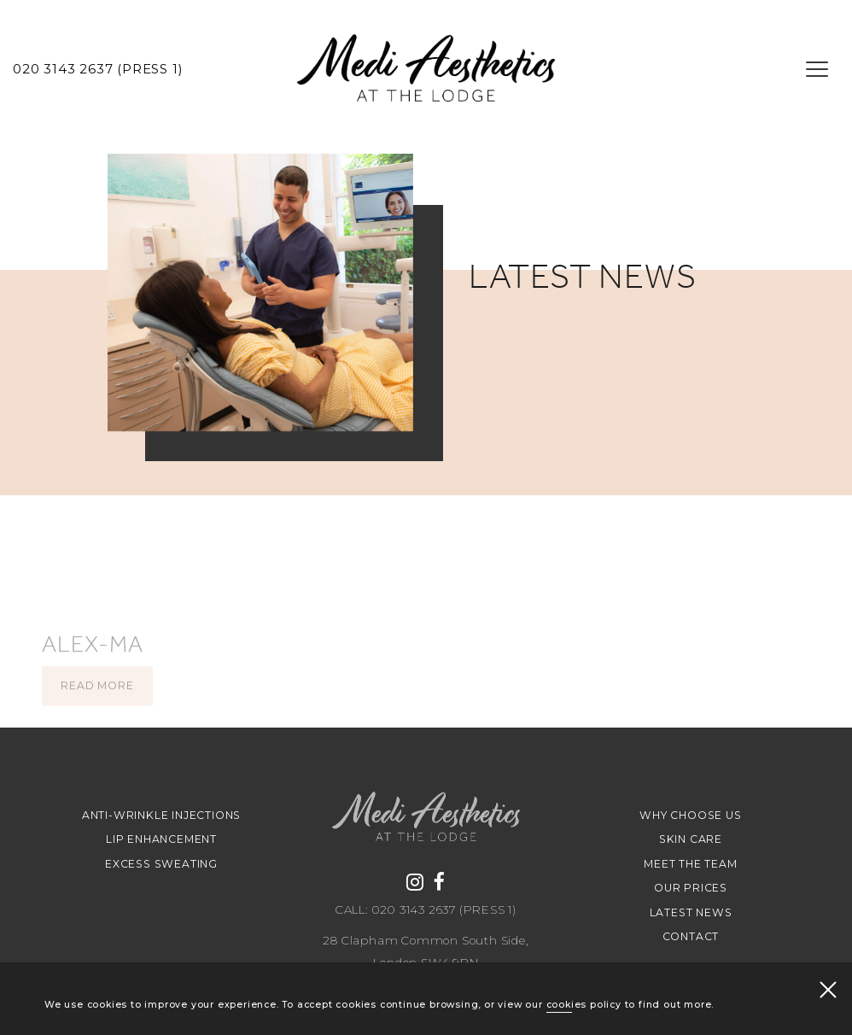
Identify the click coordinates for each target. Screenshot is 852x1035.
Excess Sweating (161, 863)
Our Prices (690, 887)
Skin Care (690, 839)
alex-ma (92, 671)
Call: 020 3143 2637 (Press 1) (426, 910)
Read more (97, 712)
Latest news (691, 912)
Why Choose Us (690, 815)
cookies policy (583, 1005)
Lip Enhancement (161, 839)
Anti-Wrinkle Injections (161, 815)
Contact (691, 936)
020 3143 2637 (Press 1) (98, 69)
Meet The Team (690, 863)
